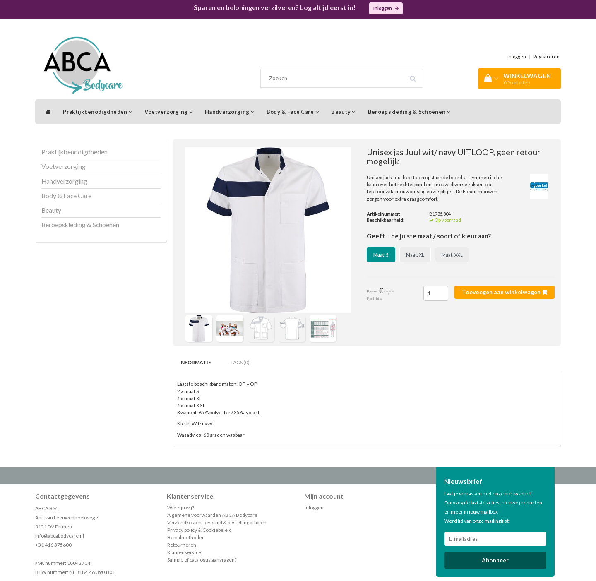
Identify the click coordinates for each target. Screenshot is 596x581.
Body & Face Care (293, 111)
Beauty (343, 111)
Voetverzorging (168, 111)
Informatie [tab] (195, 362)
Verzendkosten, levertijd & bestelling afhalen (217, 522)
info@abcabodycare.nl (59, 536)
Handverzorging (229, 111)
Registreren (546, 56)
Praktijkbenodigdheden (97, 111)
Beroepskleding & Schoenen (409, 111)
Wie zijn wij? (180, 507)
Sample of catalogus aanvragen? (202, 560)
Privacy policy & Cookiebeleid (199, 530)
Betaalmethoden (186, 537)
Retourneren (181, 545)
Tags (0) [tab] (240, 362)
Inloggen (386, 8)
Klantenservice (184, 552)
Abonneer (495, 560)
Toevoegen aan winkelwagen (504, 291)
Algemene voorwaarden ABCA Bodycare (212, 515)
